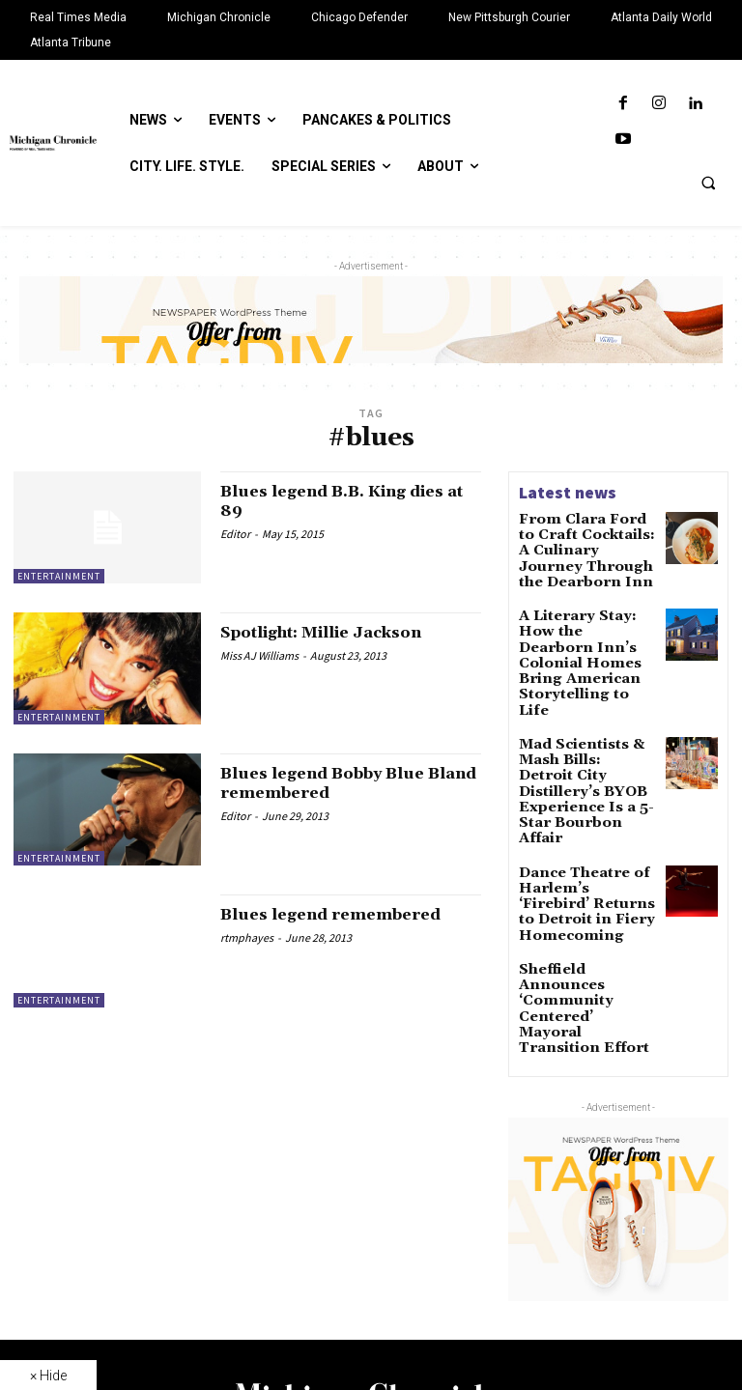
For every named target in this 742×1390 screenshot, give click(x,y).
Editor (235, 533)
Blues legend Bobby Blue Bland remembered (337, 783)
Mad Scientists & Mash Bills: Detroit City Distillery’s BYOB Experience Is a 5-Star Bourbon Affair (587, 714)
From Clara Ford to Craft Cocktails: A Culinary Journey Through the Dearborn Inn (579, 546)
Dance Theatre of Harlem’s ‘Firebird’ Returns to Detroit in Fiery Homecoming (583, 791)
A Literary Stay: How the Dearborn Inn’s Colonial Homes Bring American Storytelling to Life (583, 630)
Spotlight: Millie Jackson (337, 632)
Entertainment (58, 576)
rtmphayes (246, 937)
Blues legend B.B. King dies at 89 (348, 501)
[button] (708, 182)
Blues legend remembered (345, 914)
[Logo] (371, 1249)
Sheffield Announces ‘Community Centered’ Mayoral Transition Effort (587, 863)
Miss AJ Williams (259, 655)
